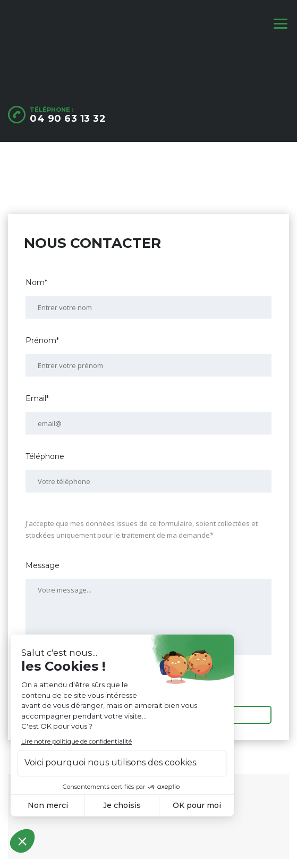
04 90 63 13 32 (68, 118)
